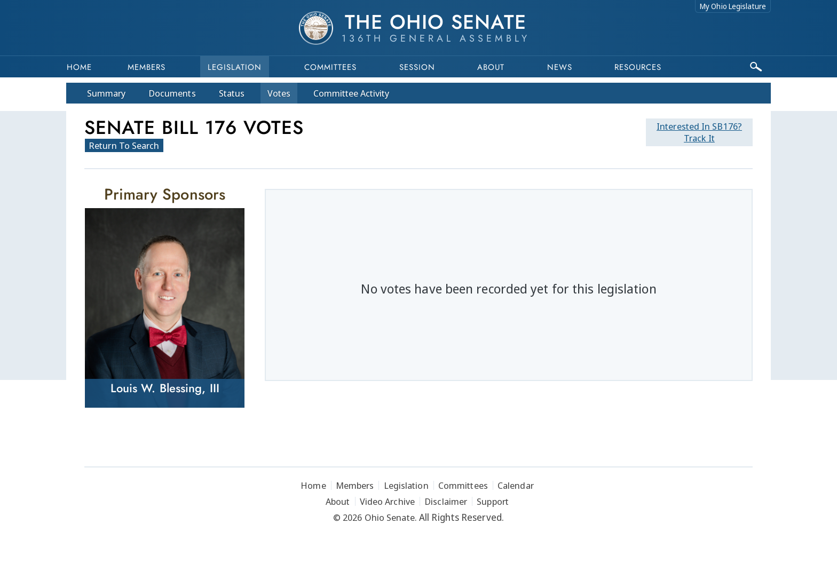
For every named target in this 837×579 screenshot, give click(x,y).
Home (79, 67)
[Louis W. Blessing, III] (164, 308)
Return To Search (124, 145)
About (490, 67)
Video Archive (387, 501)
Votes (278, 93)
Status (231, 93)
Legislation (235, 67)
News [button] (559, 67)
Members (146, 67)
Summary (106, 93)
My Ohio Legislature (733, 6)
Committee (351, 93)
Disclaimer (445, 501)
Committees (330, 67)
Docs (172, 93)
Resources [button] (637, 67)
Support (493, 501)
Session (417, 67)
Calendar (516, 485)
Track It (699, 132)
